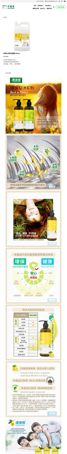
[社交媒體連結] (59, 1)
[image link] (8, 7)
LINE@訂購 (60, 7)
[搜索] (53, 7)
